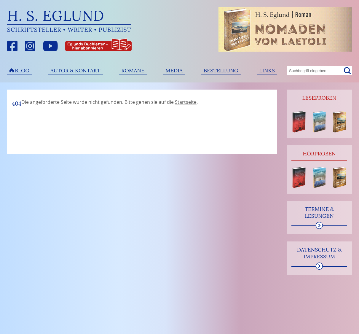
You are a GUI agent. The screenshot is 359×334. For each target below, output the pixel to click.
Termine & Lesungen (319, 212)
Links (267, 70)
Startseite (186, 102)
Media (174, 70)
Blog (22, 70)
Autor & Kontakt (75, 70)
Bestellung (221, 70)
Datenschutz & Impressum (319, 253)
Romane (132, 70)
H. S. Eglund (55, 16)
